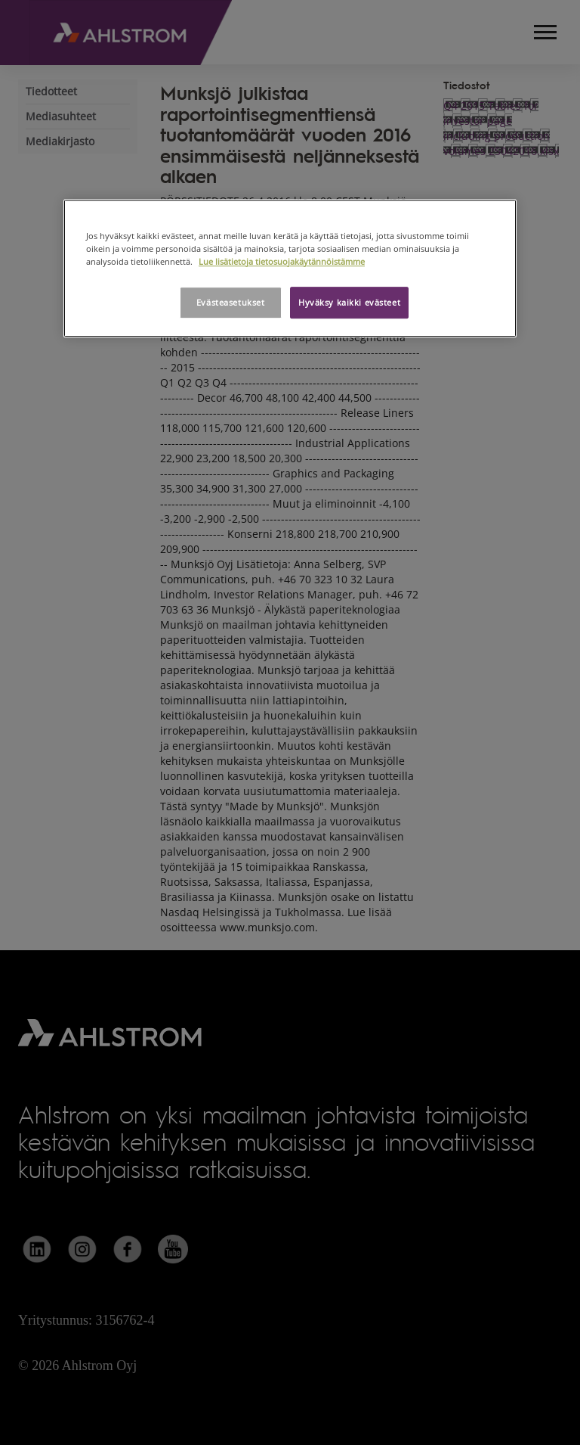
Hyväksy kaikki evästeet (349, 302)
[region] (290, 268)
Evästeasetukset (230, 302)
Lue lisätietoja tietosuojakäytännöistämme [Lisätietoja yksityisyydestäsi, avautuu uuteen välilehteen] (282, 261)
